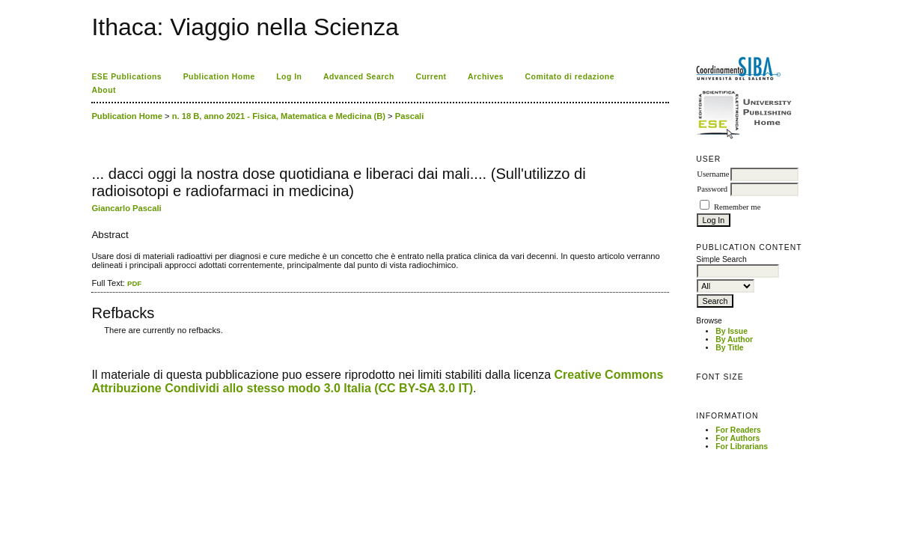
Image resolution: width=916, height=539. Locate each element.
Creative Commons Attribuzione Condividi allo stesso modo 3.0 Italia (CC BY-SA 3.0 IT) (377, 381)
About (103, 90)
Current (430, 77)
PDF (134, 283)
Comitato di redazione (569, 77)
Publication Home (219, 77)
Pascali (409, 116)
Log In (289, 77)
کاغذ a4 (92, 341)
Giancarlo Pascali (126, 208)
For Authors (737, 438)
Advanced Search (358, 77)
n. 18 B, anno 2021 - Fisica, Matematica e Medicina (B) (278, 116)
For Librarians (741, 446)
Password (712, 189)
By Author (734, 339)
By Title (729, 348)
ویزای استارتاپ (95, 341)
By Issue (731, 331)
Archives (486, 77)
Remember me (737, 207)
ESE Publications (126, 77)
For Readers (738, 430)
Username (713, 174)
